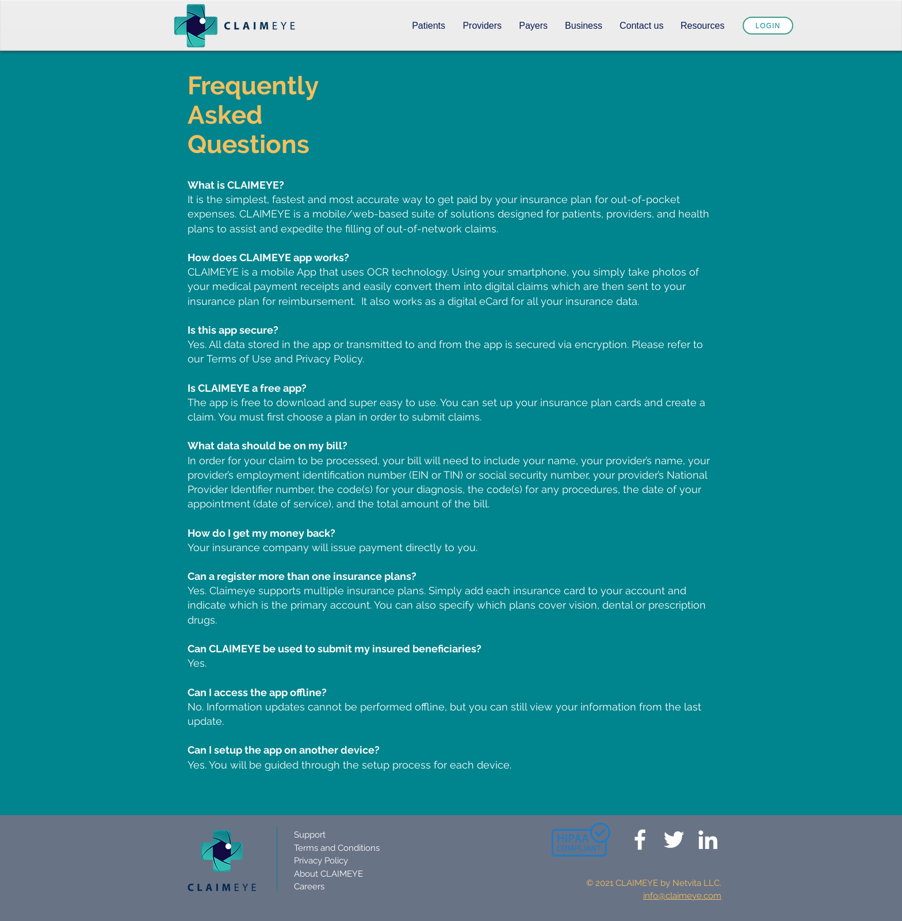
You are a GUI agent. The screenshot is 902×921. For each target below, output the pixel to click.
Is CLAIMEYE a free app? (247, 388)
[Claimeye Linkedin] (707, 839)
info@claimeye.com (682, 896)
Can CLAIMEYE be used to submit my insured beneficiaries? (334, 649)
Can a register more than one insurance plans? (302, 576)
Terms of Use (239, 359)
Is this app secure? (233, 330)
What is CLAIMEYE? (236, 185)
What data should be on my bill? (267, 446)
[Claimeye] (639, 839)
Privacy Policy (329, 359)
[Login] (768, 26)
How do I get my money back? (261, 533)
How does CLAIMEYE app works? (268, 257)
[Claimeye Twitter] (673, 839)
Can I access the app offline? (257, 692)
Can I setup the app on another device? (284, 750)
